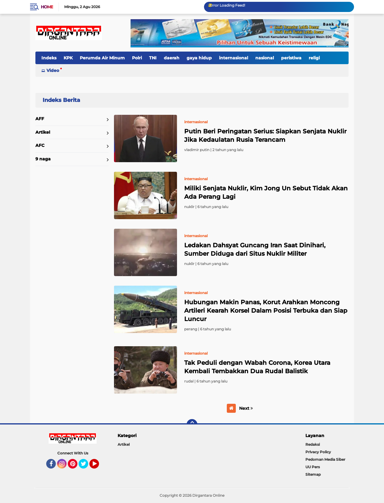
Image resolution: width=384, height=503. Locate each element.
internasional (233, 58)
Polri (137, 58)
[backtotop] (192, 424)
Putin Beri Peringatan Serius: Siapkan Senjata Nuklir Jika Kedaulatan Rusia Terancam (265, 135)
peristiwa (291, 58)
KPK (68, 58)
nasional (264, 58)
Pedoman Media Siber (325, 459)
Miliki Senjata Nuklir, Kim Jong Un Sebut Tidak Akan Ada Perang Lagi (266, 192)
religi (314, 58)
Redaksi (312, 444)
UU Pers (312, 467)
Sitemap (313, 474)
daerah (171, 58)
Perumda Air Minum (102, 58)
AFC (39, 145)
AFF (39, 118)
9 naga (43, 159)
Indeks (48, 58)
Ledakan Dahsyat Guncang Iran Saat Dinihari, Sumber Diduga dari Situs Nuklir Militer (255, 249)
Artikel (42, 132)
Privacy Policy (318, 452)
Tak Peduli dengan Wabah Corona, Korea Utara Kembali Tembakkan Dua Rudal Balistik (257, 367)
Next (246, 408)
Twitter (86, 466)
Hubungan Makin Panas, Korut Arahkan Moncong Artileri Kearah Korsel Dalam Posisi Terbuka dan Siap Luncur (265, 311)
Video (52, 70)
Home (47, 7)
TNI (153, 58)
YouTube (98, 466)
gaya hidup (199, 58)
